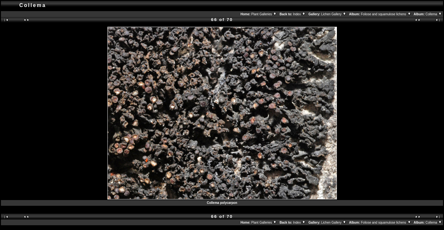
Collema (434, 14)
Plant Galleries (264, 14)
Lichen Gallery (334, 14)
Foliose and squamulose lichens (386, 14)
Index (299, 14)
